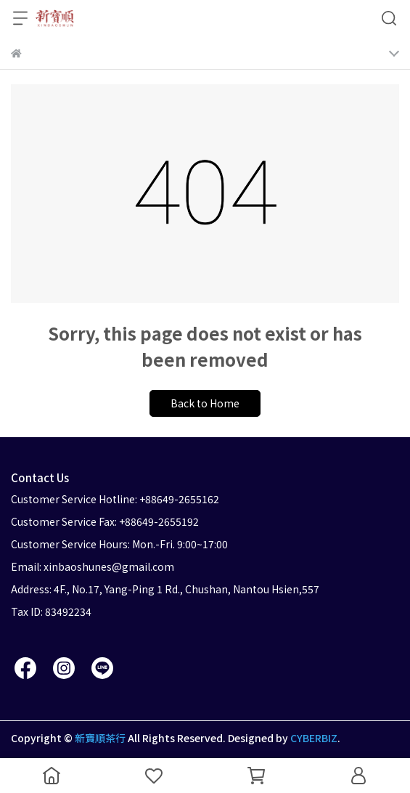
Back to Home (205, 403)
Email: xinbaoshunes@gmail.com (92, 566)
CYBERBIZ (313, 738)
